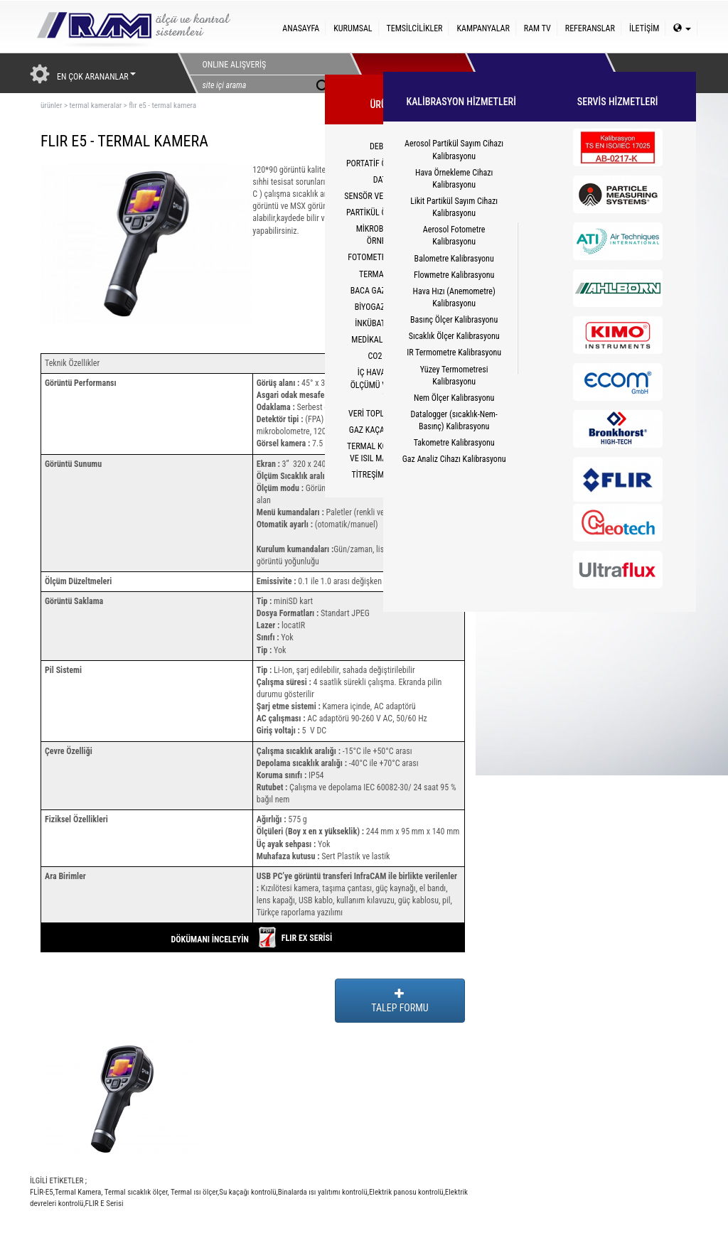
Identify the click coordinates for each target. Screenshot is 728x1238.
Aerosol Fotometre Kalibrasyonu (454, 236)
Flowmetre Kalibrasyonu (454, 275)
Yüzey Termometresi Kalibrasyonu (454, 376)
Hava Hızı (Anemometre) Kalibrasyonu (454, 297)
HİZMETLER (522, 73)
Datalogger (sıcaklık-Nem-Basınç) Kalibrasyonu (453, 420)
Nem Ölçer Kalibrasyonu (454, 398)
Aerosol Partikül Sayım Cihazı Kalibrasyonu (454, 150)
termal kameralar (95, 105)
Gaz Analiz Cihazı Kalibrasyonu (454, 459)
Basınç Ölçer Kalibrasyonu (454, 320)
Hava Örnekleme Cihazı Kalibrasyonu (454, 179)
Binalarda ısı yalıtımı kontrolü (323, 1192)
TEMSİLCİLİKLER (415, 28)
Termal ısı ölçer (193, 1192)
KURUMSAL (352, 28)
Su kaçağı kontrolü (247, 1192)
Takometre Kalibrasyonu (454, 443)
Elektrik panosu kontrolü (406, 1192)
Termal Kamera (78, 1192)
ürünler (51, 105)
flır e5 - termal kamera (162, 105)
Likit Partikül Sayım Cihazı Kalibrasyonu (454, 207)
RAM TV (537, 28)
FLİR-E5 (41, 1192)
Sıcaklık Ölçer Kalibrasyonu (454, 336)
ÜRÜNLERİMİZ (408, 73)
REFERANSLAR (590, 28)
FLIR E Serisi (104, 1203)
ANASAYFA (300, 28)
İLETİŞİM (644, 28)
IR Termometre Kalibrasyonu (454, 352)
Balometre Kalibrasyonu (454, 259)
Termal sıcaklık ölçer (135, 1192)
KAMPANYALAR (482, 28)
